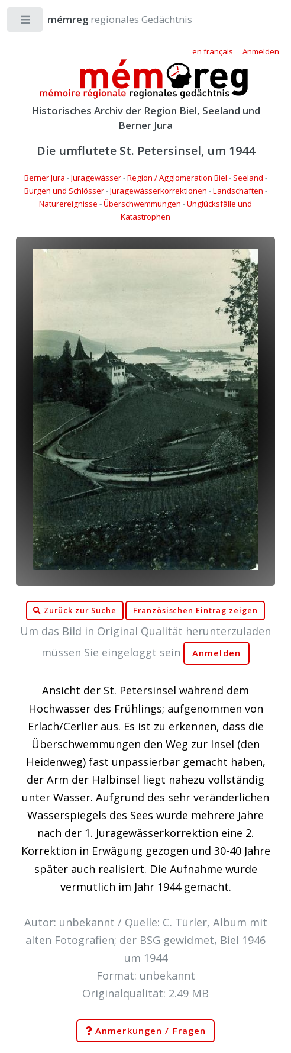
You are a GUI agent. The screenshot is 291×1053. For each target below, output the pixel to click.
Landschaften (238, 190)
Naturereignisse (68, 203)
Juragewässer (96, 177)
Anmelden (216, 653)
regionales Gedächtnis (108, 19)
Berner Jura (44, 177)
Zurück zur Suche (74, 611)
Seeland (248, 177)
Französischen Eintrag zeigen (195, 610)
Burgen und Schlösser (64, 190)
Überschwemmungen (142, 203)
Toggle (25, 22)
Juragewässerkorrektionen (158, 190)
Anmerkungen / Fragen (145, 1031)
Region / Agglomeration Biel (177, 177)
